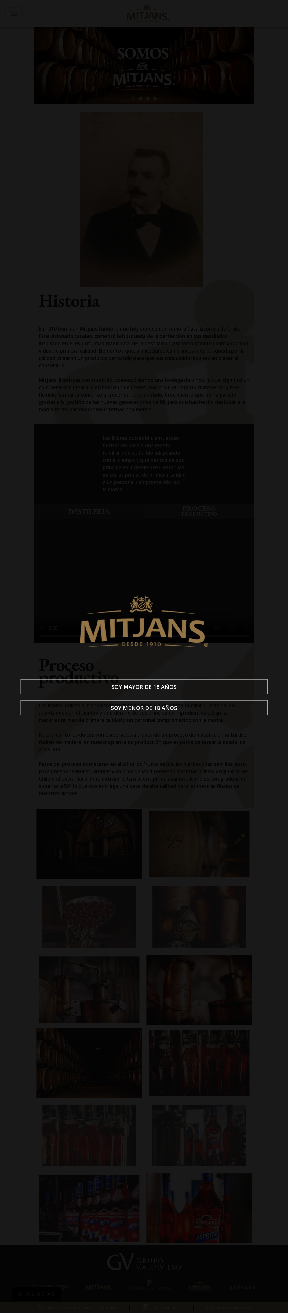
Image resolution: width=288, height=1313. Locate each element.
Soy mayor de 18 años (144, 686)
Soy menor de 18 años (144, 707)
